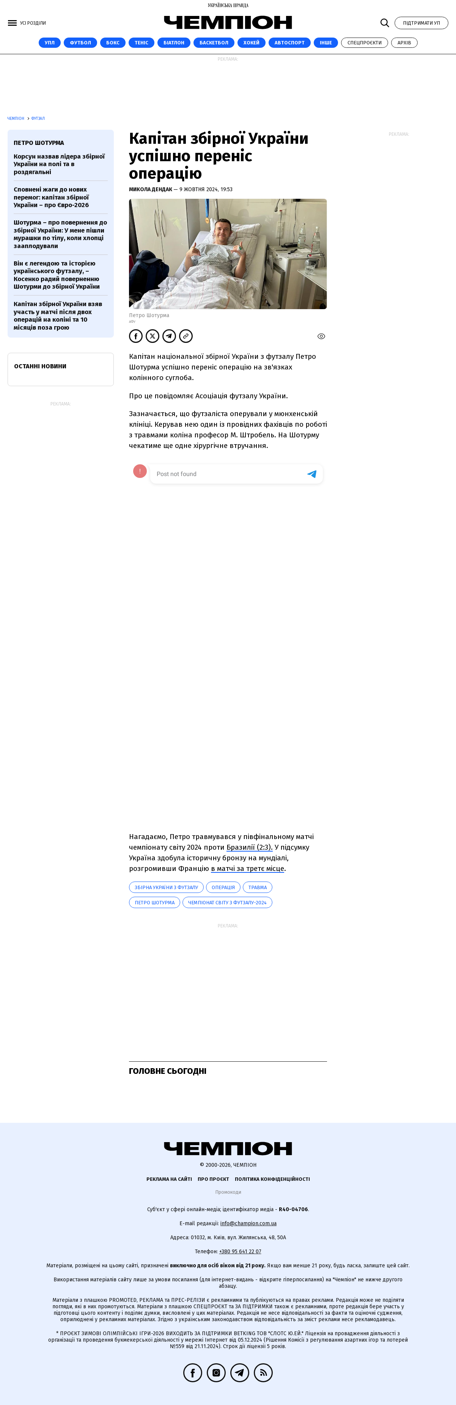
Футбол (80, 43)
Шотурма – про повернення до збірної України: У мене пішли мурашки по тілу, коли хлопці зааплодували (60, 234)
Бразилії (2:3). (249, 847)
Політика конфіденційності (272, 1179)
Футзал (38, 118)
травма (257, 887)
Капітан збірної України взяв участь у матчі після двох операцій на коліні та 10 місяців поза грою (58, 315)
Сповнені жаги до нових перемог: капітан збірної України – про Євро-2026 (51, 197)
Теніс (141, 43)
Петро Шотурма (155, 902)
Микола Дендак (151, 189)
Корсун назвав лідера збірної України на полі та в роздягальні (59, 164)
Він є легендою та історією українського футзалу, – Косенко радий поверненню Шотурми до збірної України (57, 275)
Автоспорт (290, 43)
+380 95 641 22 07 (240, 1251)
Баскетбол (214, 43)
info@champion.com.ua (248, 1223)
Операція (223, 887)
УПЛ (50, 43)
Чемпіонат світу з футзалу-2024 (227, 902)
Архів (404, 43)
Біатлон (174, 43)
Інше (326, 43)
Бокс (113, 43)
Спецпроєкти (365, 43)
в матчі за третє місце (247, 868)
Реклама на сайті (169, 1179)
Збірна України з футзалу (166, 887)
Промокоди (228, 1192)
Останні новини (40, 366)
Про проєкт (213, 1179)
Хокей (251, 43)
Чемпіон (16, 118)
